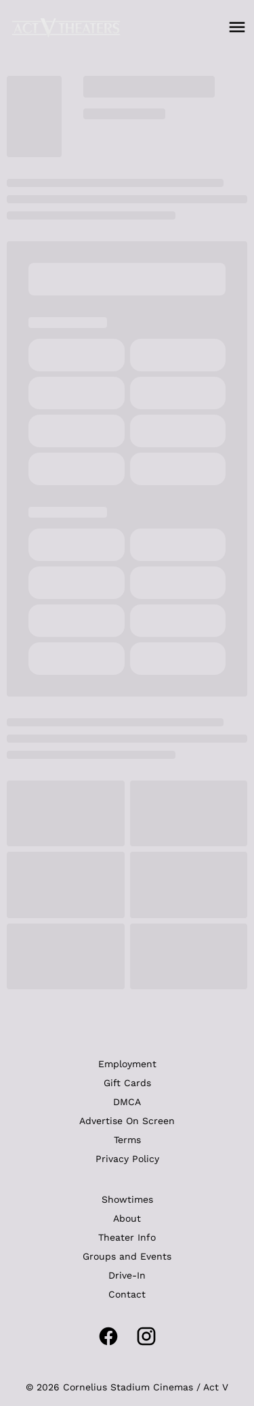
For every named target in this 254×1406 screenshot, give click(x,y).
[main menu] (237, 27)
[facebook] (108, 1336)
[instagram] (146, 1336)
